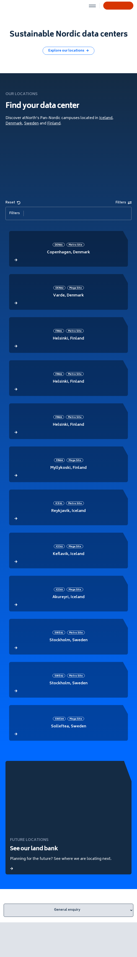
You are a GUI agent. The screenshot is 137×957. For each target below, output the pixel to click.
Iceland (105, 118)
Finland (53, 123)
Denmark (13, 123)
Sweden (31, 123)
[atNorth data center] (68, 249)
